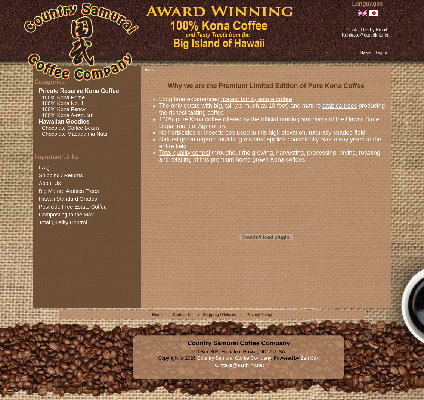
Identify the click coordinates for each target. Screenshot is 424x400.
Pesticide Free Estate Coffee (73, 207)
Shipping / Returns (61, 175)
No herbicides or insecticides (197, 132)
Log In (381, 53)
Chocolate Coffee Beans (69, 128)
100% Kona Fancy (62, 109)
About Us (50, 183)
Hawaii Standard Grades (68, 199)
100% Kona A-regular (66, 115)
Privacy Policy (259, 315)
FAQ (44, 168)
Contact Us (183, 315)
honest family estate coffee (256, 99)
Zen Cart (310, 358)
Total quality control (184, 153)
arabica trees (339, 106)
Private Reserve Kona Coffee (80, 91)
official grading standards (294, 119)
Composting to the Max (66, 215)
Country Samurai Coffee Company (234, 358)
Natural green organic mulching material (212, 139)
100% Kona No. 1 (61, 103)
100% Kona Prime (62, 97)
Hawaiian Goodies (65, 121)
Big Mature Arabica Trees (69, 191)
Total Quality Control (63, 222)
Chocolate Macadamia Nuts (73, 134)
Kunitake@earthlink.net (365, 35)
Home (365, 53)
